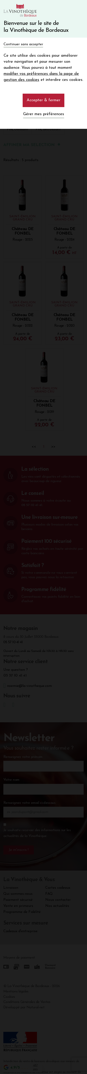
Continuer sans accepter (23, 44)
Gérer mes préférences (43, 114)
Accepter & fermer (43, 100)
